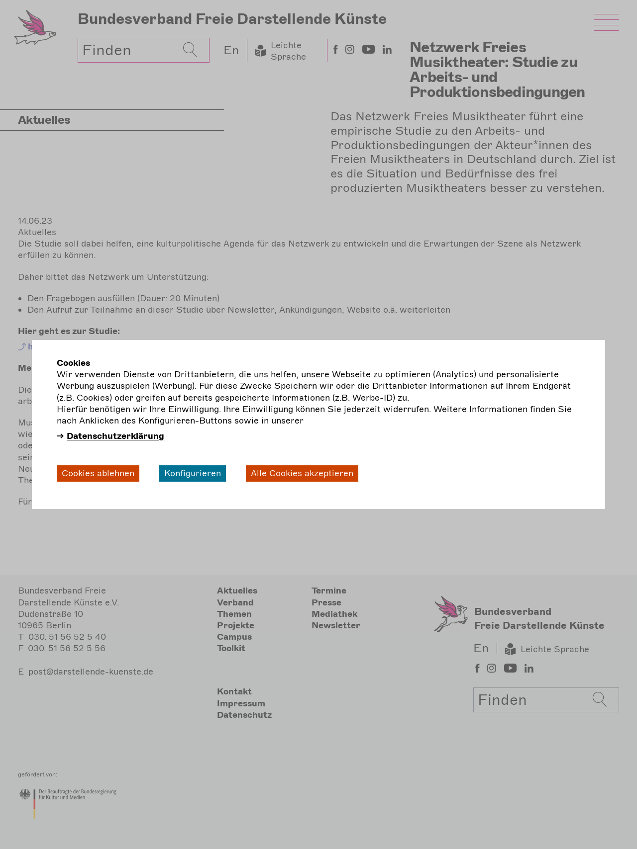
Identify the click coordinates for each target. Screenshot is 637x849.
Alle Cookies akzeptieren (302, 473)
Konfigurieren (192, 473)
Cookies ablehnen (98, 473)
